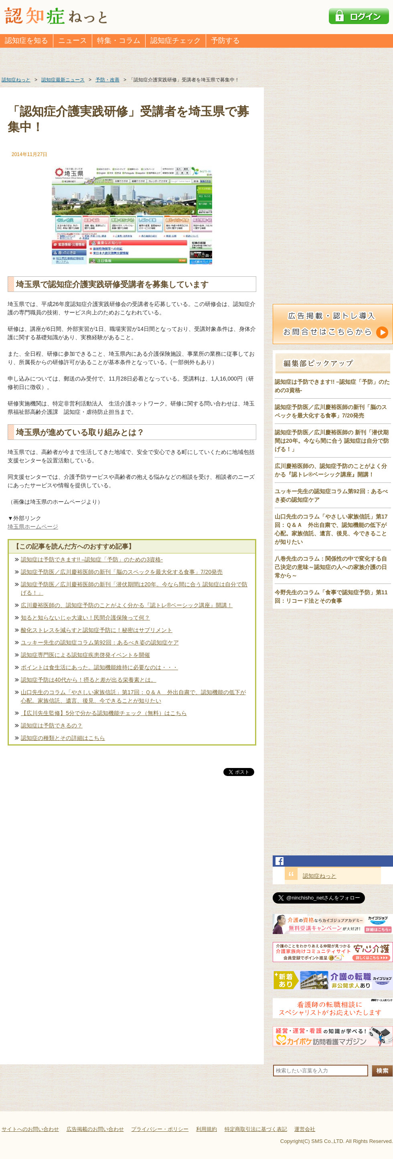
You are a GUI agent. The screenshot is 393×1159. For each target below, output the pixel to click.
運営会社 (304, 1129)
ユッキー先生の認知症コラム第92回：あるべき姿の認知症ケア (100, 642)
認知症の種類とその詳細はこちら (63, 738)
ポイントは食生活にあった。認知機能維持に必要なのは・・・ (99, 667)
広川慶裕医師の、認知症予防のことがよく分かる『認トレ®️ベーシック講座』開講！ (127, 605)
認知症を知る (26, 40)
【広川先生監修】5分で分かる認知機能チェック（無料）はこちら (104, 713)
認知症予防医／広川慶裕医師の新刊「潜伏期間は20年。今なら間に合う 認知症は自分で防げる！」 (134, 588)
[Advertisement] (132, 861)
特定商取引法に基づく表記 (256, 1129)
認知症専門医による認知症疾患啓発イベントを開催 (85, 655)
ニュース (72, 40)
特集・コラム (118, 40)
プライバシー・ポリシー (159, 1129)
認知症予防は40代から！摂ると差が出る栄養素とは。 (88, 680)
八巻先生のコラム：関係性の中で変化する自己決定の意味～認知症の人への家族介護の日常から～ (331, 567)
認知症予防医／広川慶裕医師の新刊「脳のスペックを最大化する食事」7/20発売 (122, 572)
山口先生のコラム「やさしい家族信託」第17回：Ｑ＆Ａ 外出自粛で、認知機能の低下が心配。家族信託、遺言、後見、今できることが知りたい (133, 696)
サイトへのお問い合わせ (30, 1129)
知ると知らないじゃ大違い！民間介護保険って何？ (85, 617)
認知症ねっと (319, 876)
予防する (225, 40)
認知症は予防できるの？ (52, 725)
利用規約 (206, 1129)
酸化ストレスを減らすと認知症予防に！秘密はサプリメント (96, 630)
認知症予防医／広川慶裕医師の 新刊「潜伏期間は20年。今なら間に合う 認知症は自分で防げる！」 (332, 440)
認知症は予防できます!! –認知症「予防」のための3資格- (92, 559)
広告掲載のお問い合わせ (95, 1129)
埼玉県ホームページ (33, 526)
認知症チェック (175, 40)
